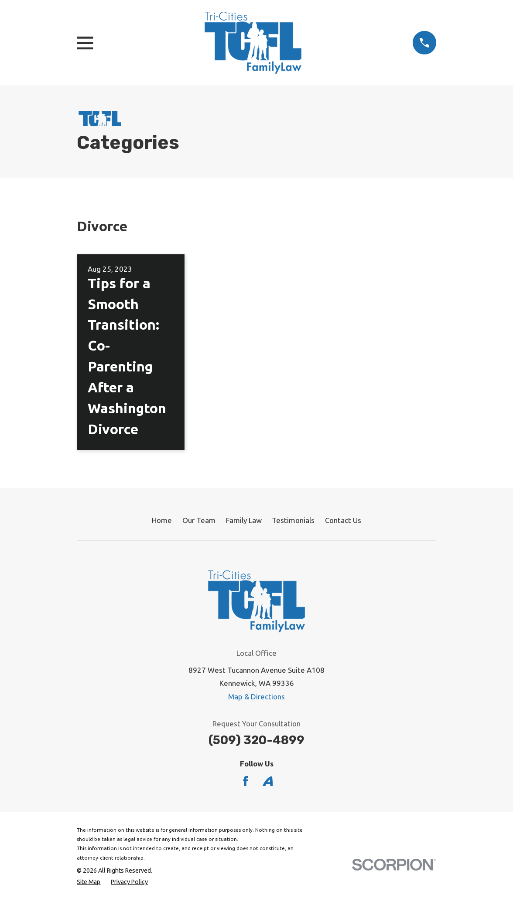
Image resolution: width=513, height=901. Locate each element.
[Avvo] (268, 781)
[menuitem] (88, 882)
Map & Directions (256, 696)
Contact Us (343, 520)
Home (162, 520)
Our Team (198, 520)
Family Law (244, 520)
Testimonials (293, 520)
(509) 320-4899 (256, 740)
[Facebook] (245, 781)
